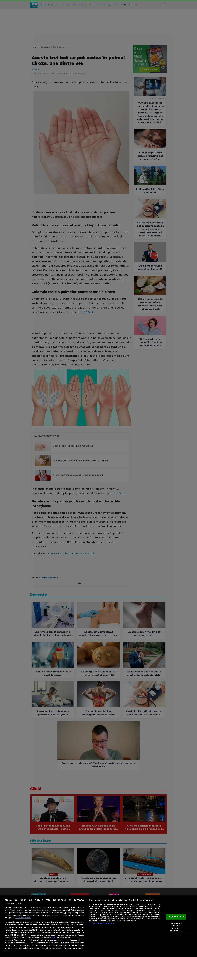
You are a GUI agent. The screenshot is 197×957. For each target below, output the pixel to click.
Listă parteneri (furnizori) (101, 923)
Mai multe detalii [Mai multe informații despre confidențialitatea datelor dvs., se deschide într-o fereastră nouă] (23, 918)
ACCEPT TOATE (176, 916)
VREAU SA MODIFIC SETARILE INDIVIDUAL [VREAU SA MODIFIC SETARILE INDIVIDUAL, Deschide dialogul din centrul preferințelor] (176, 927)
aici (53, 937)
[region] (98, 926)
